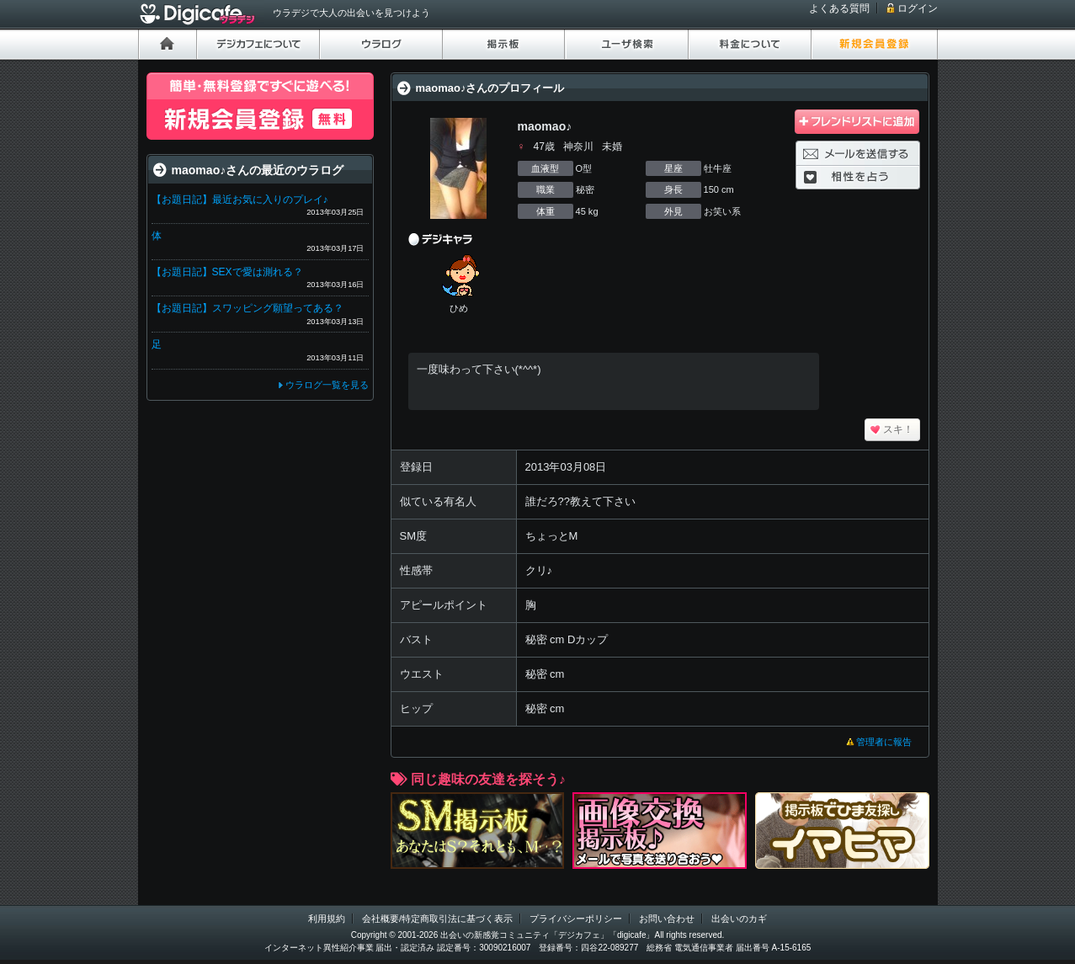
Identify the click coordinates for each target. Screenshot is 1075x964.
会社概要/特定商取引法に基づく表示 (437, 918)
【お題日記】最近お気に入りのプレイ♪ (240, 199)
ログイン (917, 8)
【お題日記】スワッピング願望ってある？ (247, 308)
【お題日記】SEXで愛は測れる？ (227, 272)
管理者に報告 (884, 742)
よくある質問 (839, 8)
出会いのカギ (739, 918)
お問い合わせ (666, 918)
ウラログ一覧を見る (327, 385)
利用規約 (326, 918)
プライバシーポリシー (576, 918)
